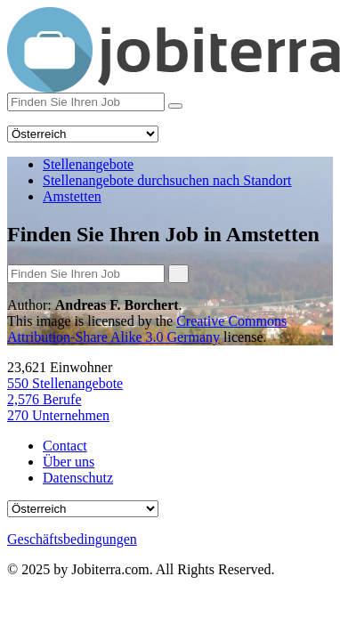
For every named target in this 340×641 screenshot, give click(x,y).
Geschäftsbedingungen (72, 539)
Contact (65, 445)
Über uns (68, 461)
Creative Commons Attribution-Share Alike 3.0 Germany (147, 329)
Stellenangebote (65, 383)
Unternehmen (58, 415)
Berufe (44, 399)
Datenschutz (78, 477)
